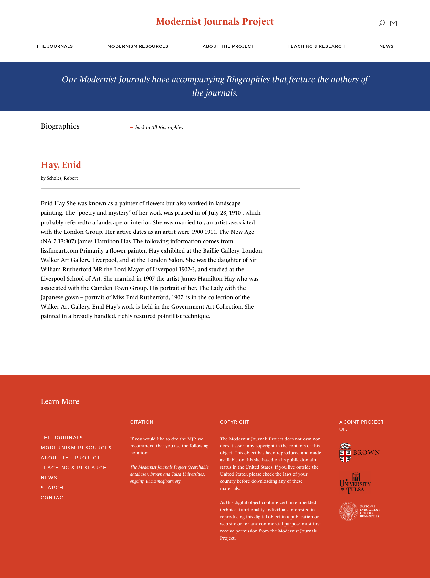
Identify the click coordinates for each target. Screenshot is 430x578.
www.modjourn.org (163, 481)
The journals (55, 46)
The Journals (62, 437)
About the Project (228, 46)
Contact (54, 498)
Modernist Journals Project (215, 21)
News (386, 46)
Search (52, 487)
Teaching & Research (316, 46)
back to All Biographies (156, 127)
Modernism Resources (137, 46)
